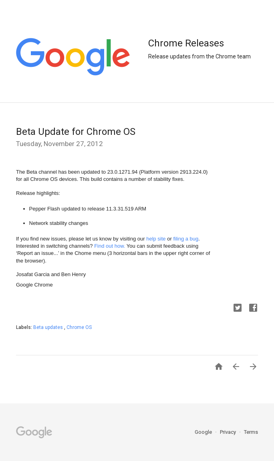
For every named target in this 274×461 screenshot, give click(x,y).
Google (204, 432)
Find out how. (109, 246)
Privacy (228, 432)
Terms (251, 432)
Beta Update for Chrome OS (75, 131)
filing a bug (185, 239)
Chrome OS (79, 327)
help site (155, 239)
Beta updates (48, 327)
